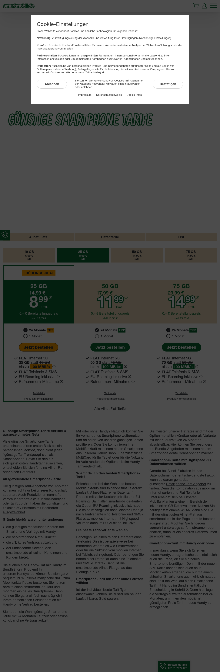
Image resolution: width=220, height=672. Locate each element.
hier (108, 83)
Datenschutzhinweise (109, 94)
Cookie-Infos (134, 94)
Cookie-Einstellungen (63, 24)
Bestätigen (168, 84)
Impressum (85, 94)
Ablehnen (52, 84)
